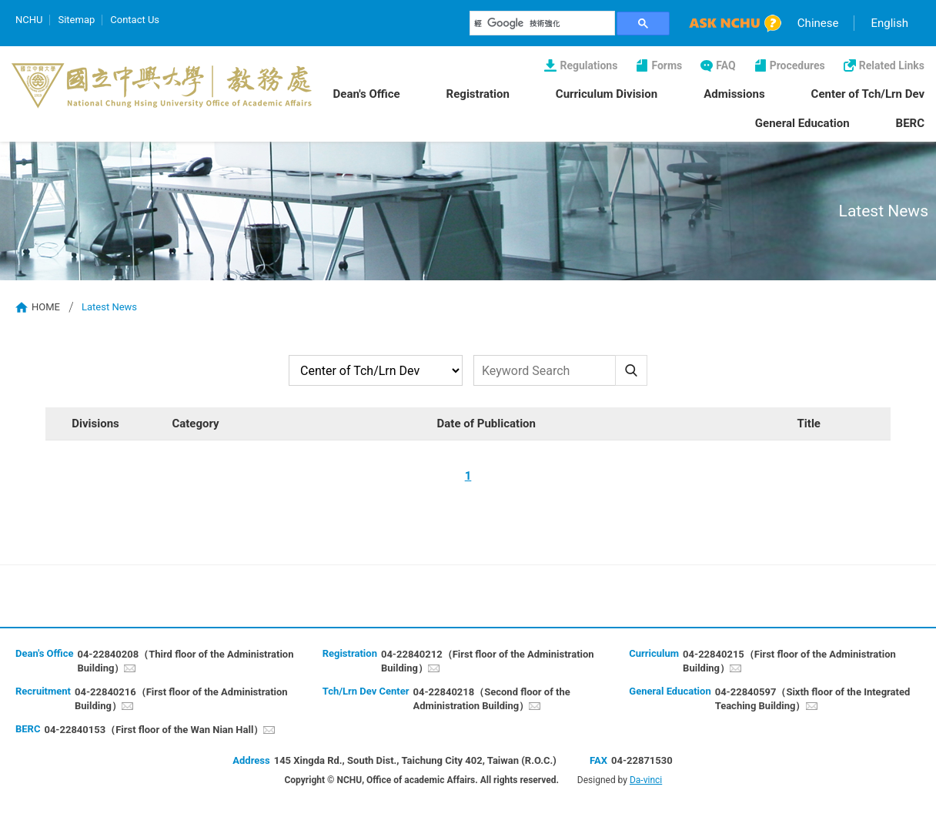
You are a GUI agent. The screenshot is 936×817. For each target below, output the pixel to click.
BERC (910, 123)
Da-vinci (646, 780)
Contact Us (134, 19)
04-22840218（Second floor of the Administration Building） (491, 699)
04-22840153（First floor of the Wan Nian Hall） (153, 729)
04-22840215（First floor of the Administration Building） (789, 661)
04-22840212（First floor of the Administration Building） (487, 661)
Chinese (818, 23)
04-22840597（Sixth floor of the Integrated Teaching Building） (813, 699)
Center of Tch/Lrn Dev (867, 94)
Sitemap (76, 19)
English (889, 23)
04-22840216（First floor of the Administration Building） (181, 699)
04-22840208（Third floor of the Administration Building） (185, 661)
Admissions (734, 94)
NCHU (28, 19)
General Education (802, 123)
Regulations (588, 65)
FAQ (725, 65)
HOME (46, 307)
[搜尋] (542, 23)
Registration (478, 94)
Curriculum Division (606, 94)
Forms (666, 65)
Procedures (797, 65)
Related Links (891, 65)
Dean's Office (366, 94)
